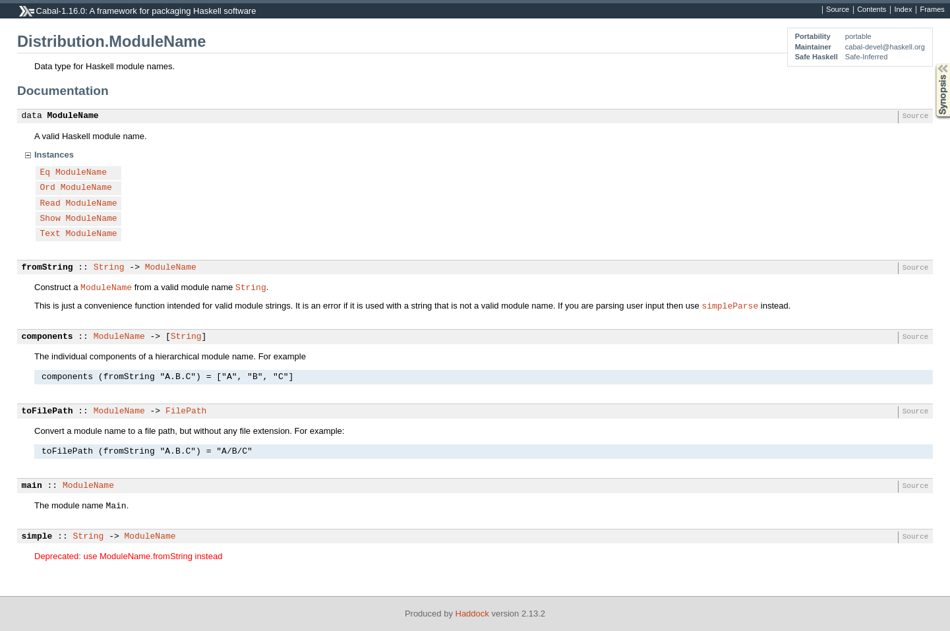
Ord (47, 188)
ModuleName (73, 116)
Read (50, 204)
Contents (871, 10)
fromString (47, 268)
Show (50, 219)
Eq (45, 173)
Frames (932, 10)
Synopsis (932, 63)
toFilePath (47, 411)
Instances (54, 155)
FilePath (185, 411)
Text (50, 234)
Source (837, 10)
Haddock (472, 613)
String (109, 268)
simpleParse (729, 305)
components (47, 337)
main (32, 486)
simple (37, 537)
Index (903, 10)
